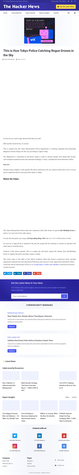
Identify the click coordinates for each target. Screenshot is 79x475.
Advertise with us (7, 463)
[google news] (64, 448)
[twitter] (14, 438)
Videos (67, 397)
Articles (74, 397)
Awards (56, 13)
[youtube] (64, 438)
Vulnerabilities (16, 13)
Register (12, 326)
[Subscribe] (64, 296)
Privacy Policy (31, 466)
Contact (4, 466)
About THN (5, 461)
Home (5, 13)
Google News (38, 265)
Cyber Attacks (30, 13)
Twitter (46, 265)
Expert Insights (44, 13)
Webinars (30, 461)
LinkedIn (55, 265)
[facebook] (39, 449)
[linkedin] (39, 438)
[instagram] (14, 449)
